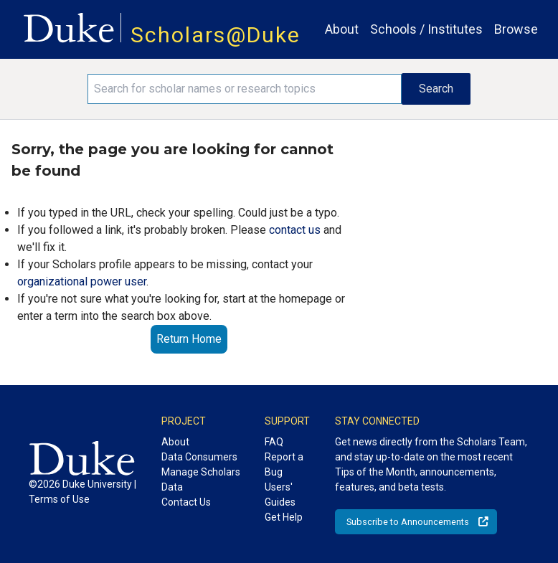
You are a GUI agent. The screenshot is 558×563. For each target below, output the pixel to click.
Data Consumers (199, 457)
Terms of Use (59, 499)
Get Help (284, 517)
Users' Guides (280, 494)
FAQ (274, 442)
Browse (516, 29)
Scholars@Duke (216, 34)
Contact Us (186, 502)
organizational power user (81, 281)
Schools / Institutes (426, 29)
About (342, 29)
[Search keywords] (245, 89)
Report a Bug (284, 464)
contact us (295, 230)
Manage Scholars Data (200, 479)
